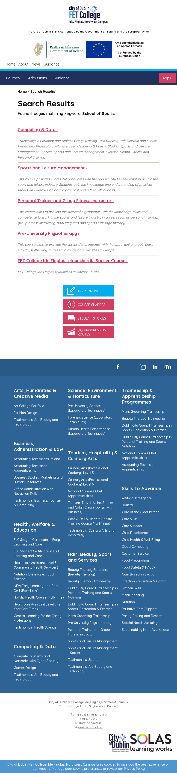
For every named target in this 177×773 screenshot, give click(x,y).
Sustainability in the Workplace (145, 630)
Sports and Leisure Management (93, 641)
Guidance (51, 64)
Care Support (132, 526)
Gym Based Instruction (139, 574)
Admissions (37, 78)
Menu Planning (133, 595)
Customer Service (135, 553)
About (23, 64)
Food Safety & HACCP (138, 567)
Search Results (42, 92)
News (36, 64)
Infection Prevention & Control (144, 581)
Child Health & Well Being (141, 540)
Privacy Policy (134, 769)
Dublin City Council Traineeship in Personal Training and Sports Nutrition (93, 592)
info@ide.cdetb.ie (90, 723)
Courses (13, 78)
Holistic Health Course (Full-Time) (39, 597)
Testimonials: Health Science (35, 627)
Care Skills (129, 519)
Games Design (25, 668)
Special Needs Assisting (140, 623)
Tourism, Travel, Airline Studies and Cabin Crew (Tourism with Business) (91, 507)
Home (10, 64)
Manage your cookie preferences (77, 769)
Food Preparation (135, 560)
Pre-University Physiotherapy (90, 623)
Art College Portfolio (29, 406)
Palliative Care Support (139, 609)
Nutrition (128, 602)
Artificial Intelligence (137, 498)
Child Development (136, 533)
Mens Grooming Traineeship (89, 616)
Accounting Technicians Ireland (37, 459)
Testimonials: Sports (83, 660)
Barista (127, 505)
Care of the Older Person (140, 512)
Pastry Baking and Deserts (142, 616)
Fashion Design (25, 413)
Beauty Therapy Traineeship (89, 581)
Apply (167, 78)
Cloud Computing (135, 547)
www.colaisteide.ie (90, 727)
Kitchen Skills (131, 588)
